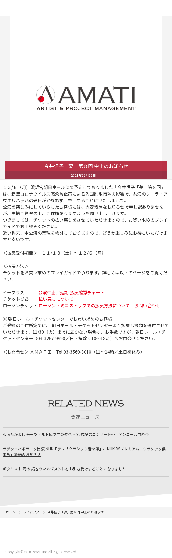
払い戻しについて (56, 299)
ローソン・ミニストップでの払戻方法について (84, 305)
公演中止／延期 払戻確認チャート (71, 292)
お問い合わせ (147, 305)
